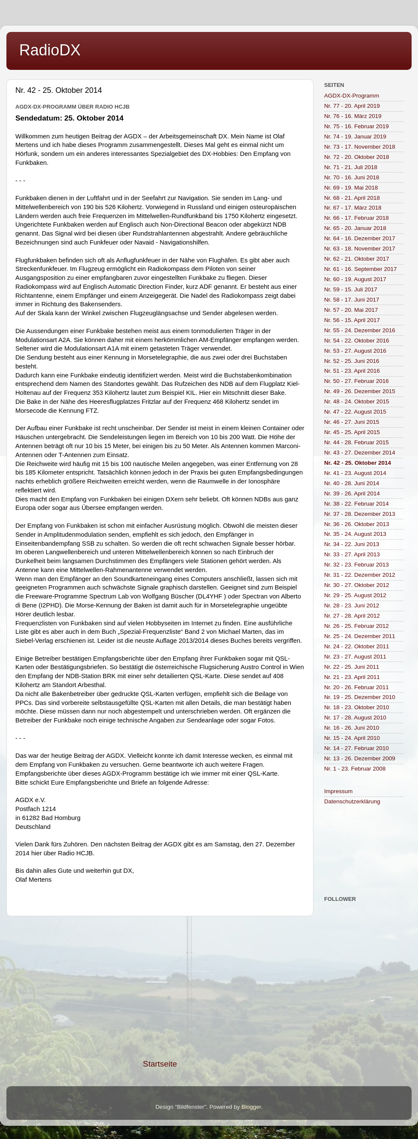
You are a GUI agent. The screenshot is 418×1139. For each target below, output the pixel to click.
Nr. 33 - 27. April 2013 (352, 554)
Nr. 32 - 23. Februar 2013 (356, 564)
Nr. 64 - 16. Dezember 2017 (359, 238)
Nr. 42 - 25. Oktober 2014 (357, 463)
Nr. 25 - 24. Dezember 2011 (359, 636)
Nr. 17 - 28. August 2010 (355, 717)
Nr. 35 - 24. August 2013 (355, 534)
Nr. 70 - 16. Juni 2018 (351, 177)
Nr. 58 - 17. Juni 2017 (351, 299)
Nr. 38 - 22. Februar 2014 (356, 503)
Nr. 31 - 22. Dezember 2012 (359, 575)
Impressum (338, 791)
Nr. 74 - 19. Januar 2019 (355, 136)
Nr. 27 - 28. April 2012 (352, 616)
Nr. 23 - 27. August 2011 (355, 656)
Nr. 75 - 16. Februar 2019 (356, 126)
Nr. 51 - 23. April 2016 (352, 371)
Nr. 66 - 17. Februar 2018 (356, 218)
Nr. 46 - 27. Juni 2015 (351, 422)
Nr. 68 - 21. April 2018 (352, 198)
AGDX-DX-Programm (351, 95)
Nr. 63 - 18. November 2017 (359, 248)
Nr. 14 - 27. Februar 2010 (356, 748)
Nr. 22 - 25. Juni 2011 (351, 667)
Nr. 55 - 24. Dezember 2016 (359, 330)
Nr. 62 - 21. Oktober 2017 (356, 259)
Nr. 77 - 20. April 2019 (352, 106)
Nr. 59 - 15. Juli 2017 (350, 289)
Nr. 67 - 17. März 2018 (352, 207)
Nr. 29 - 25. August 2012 (355, 595)
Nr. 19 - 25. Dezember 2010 (359, 697)
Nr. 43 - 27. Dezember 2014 (359, 452)
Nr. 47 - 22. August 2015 (355, 411)
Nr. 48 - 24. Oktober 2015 (356, 401)
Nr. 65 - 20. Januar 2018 (355, 228)
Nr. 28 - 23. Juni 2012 (351, 605)
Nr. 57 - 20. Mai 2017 (351, 310)
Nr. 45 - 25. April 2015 (352, 432)
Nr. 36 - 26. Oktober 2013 (356, 524)
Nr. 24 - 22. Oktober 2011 (356, 646)
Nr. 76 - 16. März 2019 (352, 116)
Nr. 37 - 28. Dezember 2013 (359, 514)
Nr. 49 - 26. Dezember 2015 (359, 391)
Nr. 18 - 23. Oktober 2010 (356, 707)
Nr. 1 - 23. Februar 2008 (355, 768)
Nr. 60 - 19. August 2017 (355, 279)
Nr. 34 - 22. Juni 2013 (351, 544)
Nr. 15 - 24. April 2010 (352, 738)
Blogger (251, 1107)
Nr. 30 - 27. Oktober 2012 (356, 585)
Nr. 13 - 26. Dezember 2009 (359, 758)
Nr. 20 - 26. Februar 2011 (356, 687)
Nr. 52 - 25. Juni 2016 (351, 361)
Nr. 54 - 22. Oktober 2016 (356, 340)
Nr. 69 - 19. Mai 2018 (351, 187)
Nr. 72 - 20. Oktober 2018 (356, 157)
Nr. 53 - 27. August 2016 (355, 351)
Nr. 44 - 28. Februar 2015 (356, 442)
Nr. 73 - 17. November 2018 (359, 147)
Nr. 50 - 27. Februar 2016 (356, 381)
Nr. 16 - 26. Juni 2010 (351, 728)
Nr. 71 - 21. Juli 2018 (350, 167)
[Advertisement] (160, 987)
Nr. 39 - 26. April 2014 (352, 493)
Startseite (160, 1063)
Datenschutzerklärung (352, 801)
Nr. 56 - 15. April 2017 (352, 320)
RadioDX (50, 50)
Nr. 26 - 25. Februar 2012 (356, 626)
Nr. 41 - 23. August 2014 (355, 473)
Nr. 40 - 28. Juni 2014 (351, 483)
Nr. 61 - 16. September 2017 (360, 269)
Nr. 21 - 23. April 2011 (352, 677)
